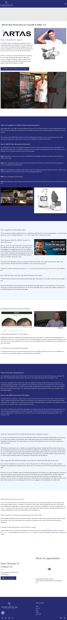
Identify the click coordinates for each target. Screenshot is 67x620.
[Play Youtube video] (33, 95)
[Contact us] (64, 617)
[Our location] (60, 617)
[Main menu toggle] (65, 4)
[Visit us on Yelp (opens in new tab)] (12, 617)
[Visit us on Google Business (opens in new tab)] (9, 617)
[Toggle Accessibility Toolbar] (2, 611)
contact (40, 553)
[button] (15, 74)
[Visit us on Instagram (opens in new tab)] (5, 617)
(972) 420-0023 (50, 551)
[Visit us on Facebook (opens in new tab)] (2, 617)
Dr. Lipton (29, 242)
